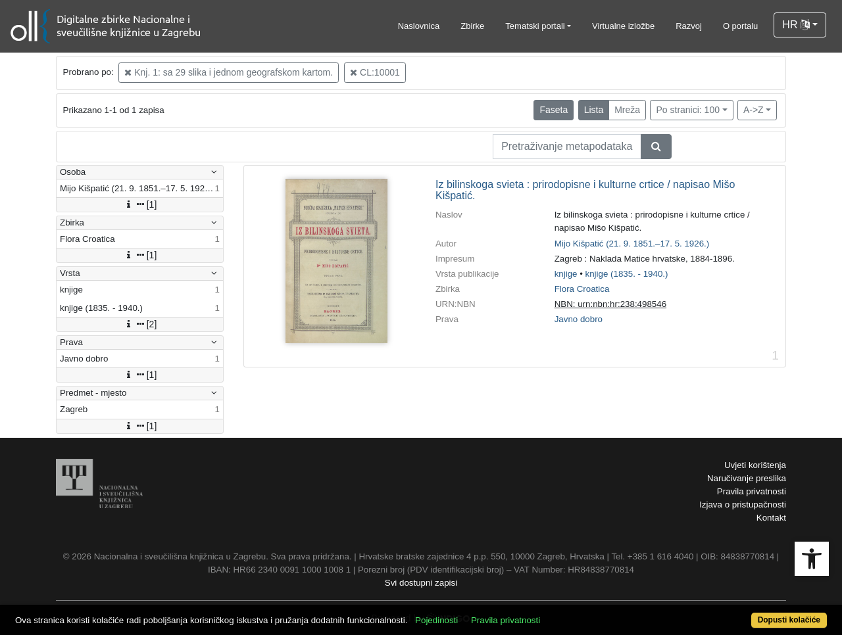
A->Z (753, 110)
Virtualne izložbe (623, 26)
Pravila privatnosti (751, 491)
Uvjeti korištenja (755, 465)
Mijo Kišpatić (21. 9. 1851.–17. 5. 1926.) (632, 243)
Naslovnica (419, 26)
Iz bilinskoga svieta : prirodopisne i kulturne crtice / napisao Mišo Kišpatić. (585, 190)
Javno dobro (579, 319)
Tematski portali (534, 26)
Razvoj (689, 26)
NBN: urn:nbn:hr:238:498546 (610, 304)
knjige (566, 274)
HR (796, 24)
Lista (594, 110)
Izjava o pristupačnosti (742, 504)
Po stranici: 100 (688, 110)
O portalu (740, 26)
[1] (140, 204)
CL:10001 (375, 72)
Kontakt (771, 518)
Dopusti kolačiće (789, 619)
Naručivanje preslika (746, 478)
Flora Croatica (582, 289)
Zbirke (472, 26)
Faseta (553, 110)
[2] (140, 324)
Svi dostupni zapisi (421, 583)
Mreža (627, 110)
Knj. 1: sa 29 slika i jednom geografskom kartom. (228, 72)
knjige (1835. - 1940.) (626, 274)
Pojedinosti (436, 620)
